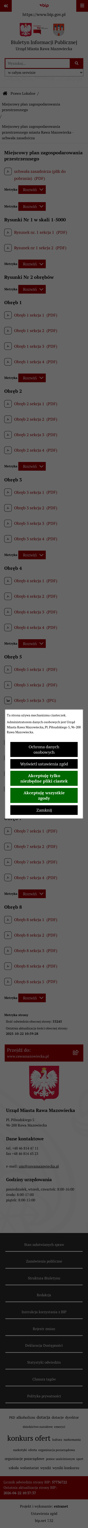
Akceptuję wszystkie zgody (44, 795)
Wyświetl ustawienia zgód (44, 764)
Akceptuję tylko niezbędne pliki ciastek (44, 778)
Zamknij (44, 810)
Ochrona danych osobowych (44, 749)
